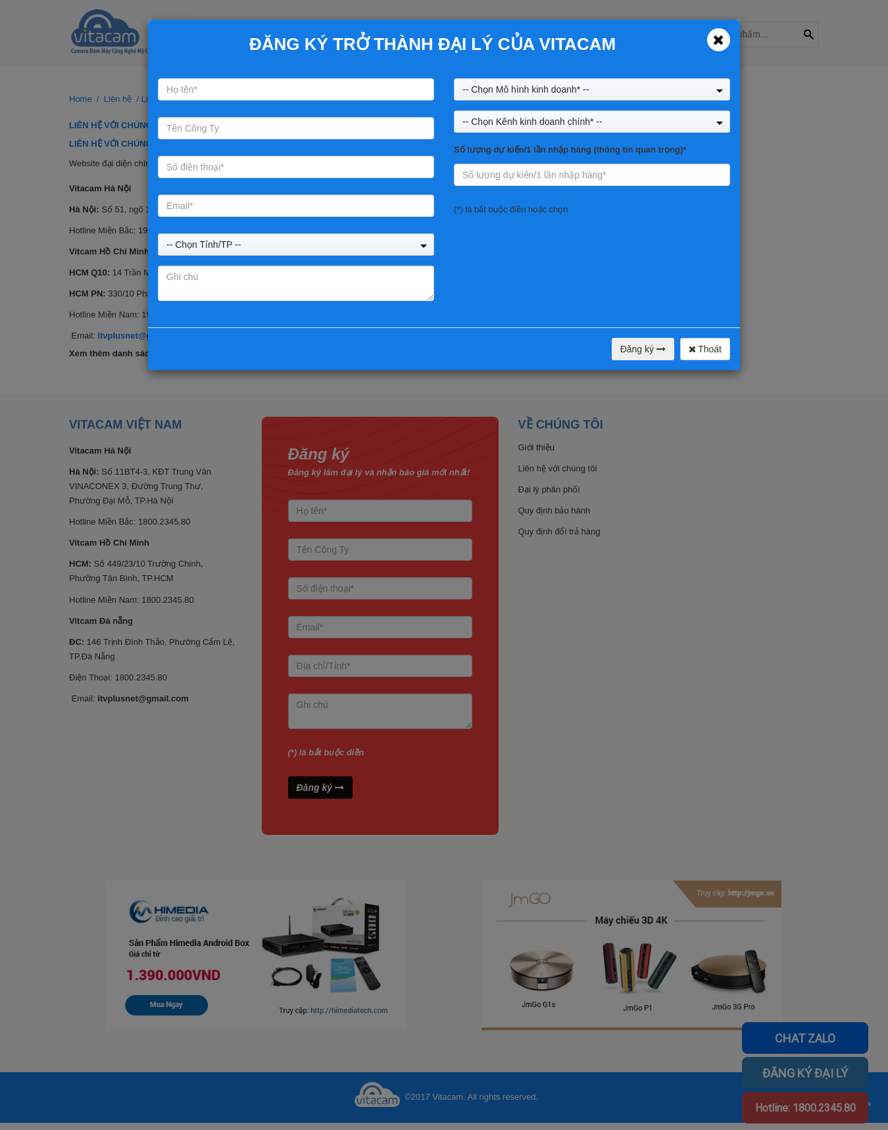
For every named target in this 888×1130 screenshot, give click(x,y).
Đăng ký (643, 349)
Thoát (705, 349)
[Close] (718, 39)
